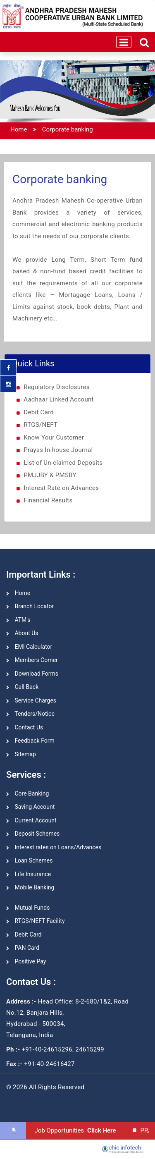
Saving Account (30, 806)
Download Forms (32, 673)
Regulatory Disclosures (57, 387)
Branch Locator (30, 606)
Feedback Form (30, 740)
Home (18, 129)
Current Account (31, 820)
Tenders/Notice (30, 713)
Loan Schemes (29, 860)
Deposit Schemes (33, 833)
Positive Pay (26, 961)
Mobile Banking (30, 887)
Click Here (102, 1130)
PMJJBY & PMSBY (50, 475)
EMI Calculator (29, 646)
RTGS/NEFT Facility (35, 921)
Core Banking (27, 793)
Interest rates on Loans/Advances (53, 847)
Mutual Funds (28, 907)
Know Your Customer (54, 437)
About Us (22, 633)
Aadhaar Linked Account (59, 399)
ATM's (18, 620)
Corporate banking (67, 129)
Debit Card (39, 412)
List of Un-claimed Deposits (63, 462)
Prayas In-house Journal (58, 450)
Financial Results (48, 500)
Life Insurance (28, 874)
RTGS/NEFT (40, 424)
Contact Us (24, 727)
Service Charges (31, 700)
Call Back (22, 686)
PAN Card (22, 947)
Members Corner (32, 660)
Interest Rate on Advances (61, 488)
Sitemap (21, 754)
